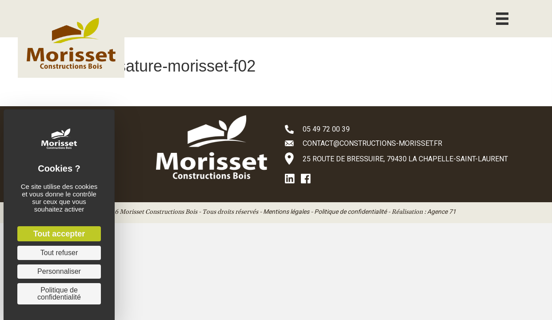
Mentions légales (286, 211)
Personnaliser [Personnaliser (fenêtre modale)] (59, 271)
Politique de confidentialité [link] (59, 293)
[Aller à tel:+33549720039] (409, 129)
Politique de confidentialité (350, 211)
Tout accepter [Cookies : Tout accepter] (59, 233)
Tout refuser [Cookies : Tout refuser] (59, 252)
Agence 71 (441, 211)
